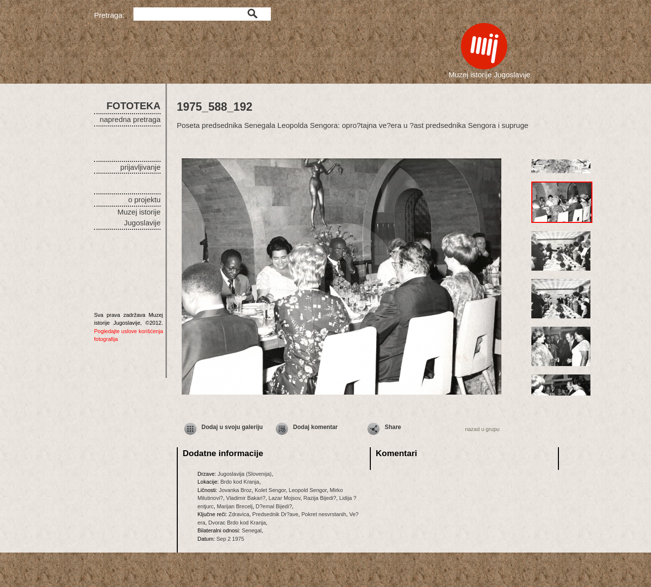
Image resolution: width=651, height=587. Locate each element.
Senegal (251, 530)
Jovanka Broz (235, 490)
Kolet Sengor (270, 490)
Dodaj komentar (315, 427)
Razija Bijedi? (319, 498)
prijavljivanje (140, 167)
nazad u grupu (482, 429)
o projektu (144, 199)
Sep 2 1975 (230, 539)
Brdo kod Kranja (239, 482)
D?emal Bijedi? (274, 506)
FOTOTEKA (133, 105)
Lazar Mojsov (284, 498)
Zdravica (238, 514)
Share (393, 427)
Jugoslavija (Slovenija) (244, 474)
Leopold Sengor (307, 490)
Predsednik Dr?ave (275, 514)
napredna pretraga (130, 119)
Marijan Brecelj (235, 506)
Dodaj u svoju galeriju (232, 427)
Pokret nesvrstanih (323, 514)
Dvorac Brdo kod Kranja (237, 522)
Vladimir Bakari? (245, 498)
